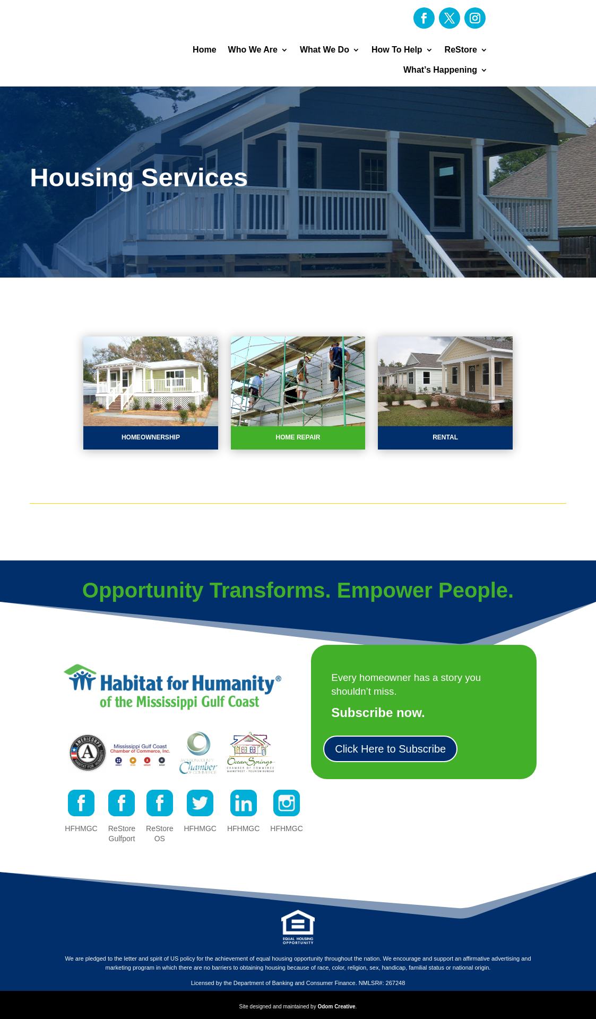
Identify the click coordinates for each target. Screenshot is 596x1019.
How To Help (397, 49)
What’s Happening (440, 69)
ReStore (461, 49)
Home (204, 49)
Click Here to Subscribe (390, 749)
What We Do (324, 49)
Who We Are (253, 49)
